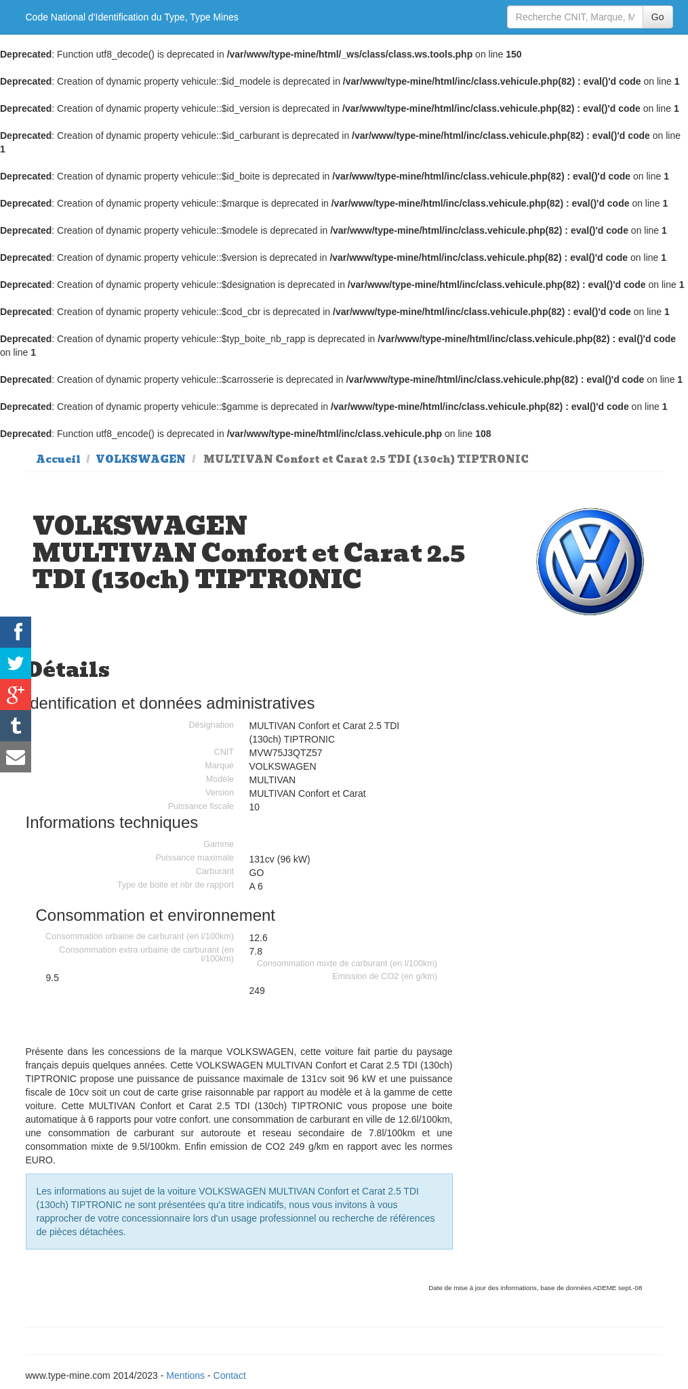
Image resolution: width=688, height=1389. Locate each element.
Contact (230, 1375)
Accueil (58, 459)
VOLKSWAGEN (141, 459)
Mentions (185, 1375)
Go (657, 17)
